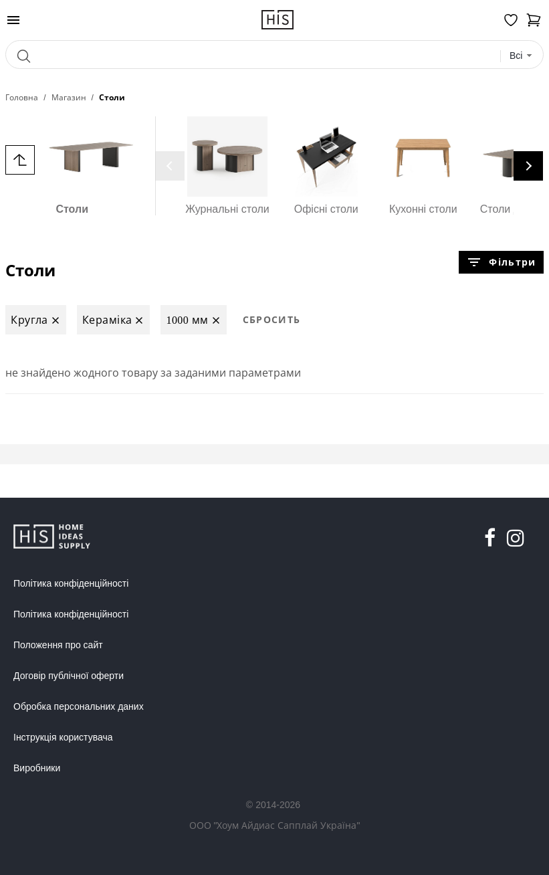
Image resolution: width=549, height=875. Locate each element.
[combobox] (521, 56)
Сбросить (272, 319)
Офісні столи (326, 165)
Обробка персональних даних (78, 706)
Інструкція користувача (62, 737)
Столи (71, 165)
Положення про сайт (58, 645)
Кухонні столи (423, 165)
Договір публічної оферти (68, 675)
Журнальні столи (227, 165)
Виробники (36, 768)
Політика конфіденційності (70, 583)
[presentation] (170, 166)
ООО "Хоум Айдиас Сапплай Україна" (274, 825)
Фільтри (501, 262)
